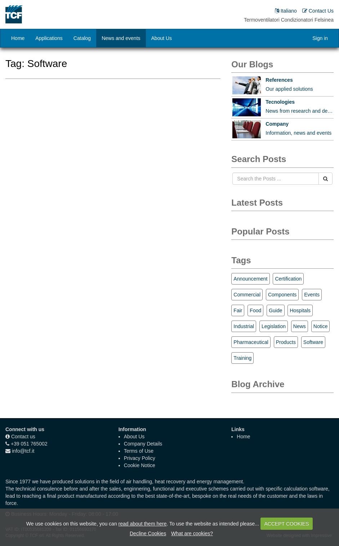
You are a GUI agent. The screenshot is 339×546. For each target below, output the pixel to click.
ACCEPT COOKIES (286, 524)
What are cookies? (192, 533)
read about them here (143, 524)
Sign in (320, 38)
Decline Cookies (148, 533)
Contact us (23, 436)
